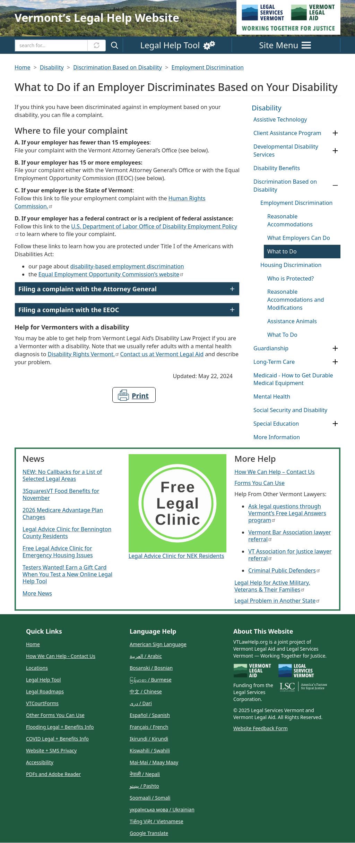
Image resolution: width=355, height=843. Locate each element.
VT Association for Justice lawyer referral (289, 555)
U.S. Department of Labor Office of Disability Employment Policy (126, 229)
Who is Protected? (290, 278)
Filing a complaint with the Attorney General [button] (87, 289)
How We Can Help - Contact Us (60, 656)
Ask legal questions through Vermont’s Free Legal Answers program (287, 513)
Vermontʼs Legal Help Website (97, 17)
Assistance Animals (292, 321)
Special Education (276, 423)
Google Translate (149, 833)
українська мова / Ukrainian (162, 809)
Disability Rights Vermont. (83, 354)
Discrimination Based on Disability (117, 67)
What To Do (282, 335)
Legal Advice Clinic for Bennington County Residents (67, 532)
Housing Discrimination (290, 265)
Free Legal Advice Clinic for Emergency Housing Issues (58, 551)
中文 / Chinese (146, 691)
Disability (52, 67)
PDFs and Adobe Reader (53, 774)
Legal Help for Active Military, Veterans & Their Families (272, 586)
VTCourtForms (42, 703)
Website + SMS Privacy (51, 750)
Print (140, 395)
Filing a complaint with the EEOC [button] (68, 310)
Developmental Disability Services (285, 150)
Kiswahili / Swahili (150, 750)
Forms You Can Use (259, 483)
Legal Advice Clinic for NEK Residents (176, 556)
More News (37, 593)
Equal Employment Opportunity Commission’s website (110, 274)
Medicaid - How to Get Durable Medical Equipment (293, 379)
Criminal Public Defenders (284, 570)
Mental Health (271, 396)
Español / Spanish (150, 715)
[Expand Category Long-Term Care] (335, 362)
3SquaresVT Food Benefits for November (61, 494)
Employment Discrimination (208, 67)
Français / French (149, 727)
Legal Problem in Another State (276, 600)
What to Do (282, 251)
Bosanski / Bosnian (151, 668)
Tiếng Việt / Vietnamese (156, 821)
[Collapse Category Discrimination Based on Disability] (335, 185)
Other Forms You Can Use (55, 715)
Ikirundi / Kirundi (149, 738)
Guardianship (270, 348)
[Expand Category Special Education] (335, 424)
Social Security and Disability (290, 410)
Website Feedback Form (260, 728)
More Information (276, 437)
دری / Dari (141, 703)
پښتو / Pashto (144, 786)
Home (23, 67)
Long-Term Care (274, 362)
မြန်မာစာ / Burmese (151, 679)
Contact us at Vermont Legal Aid (162, 354)
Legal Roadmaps (45, 691)
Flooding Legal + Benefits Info (60, 727)
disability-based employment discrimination (127, 266)
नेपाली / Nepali (145, 774)
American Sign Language (158, 644)
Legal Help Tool (43, 679)
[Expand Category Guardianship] (335, 348)
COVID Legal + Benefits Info (57, 738)
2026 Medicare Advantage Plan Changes (63, 513)
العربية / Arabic (146, 656)
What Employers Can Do (298, 238)
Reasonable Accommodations (290, 220)
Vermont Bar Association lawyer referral (289, 535)
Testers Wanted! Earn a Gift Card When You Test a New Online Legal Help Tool (67, 574)
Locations (37, 668)
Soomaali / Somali (150, 797)
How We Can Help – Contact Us (274, 472)
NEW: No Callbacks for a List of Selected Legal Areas (62, 475)
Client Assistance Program (287, 133)
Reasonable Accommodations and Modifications (295, 299)
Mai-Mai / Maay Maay (154, 762)
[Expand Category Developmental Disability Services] (335, 151)
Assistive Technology (280, 119)
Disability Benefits (276, 168)
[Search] (51, 45)
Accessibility (39, 762)
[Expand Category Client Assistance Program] (335, 133)
